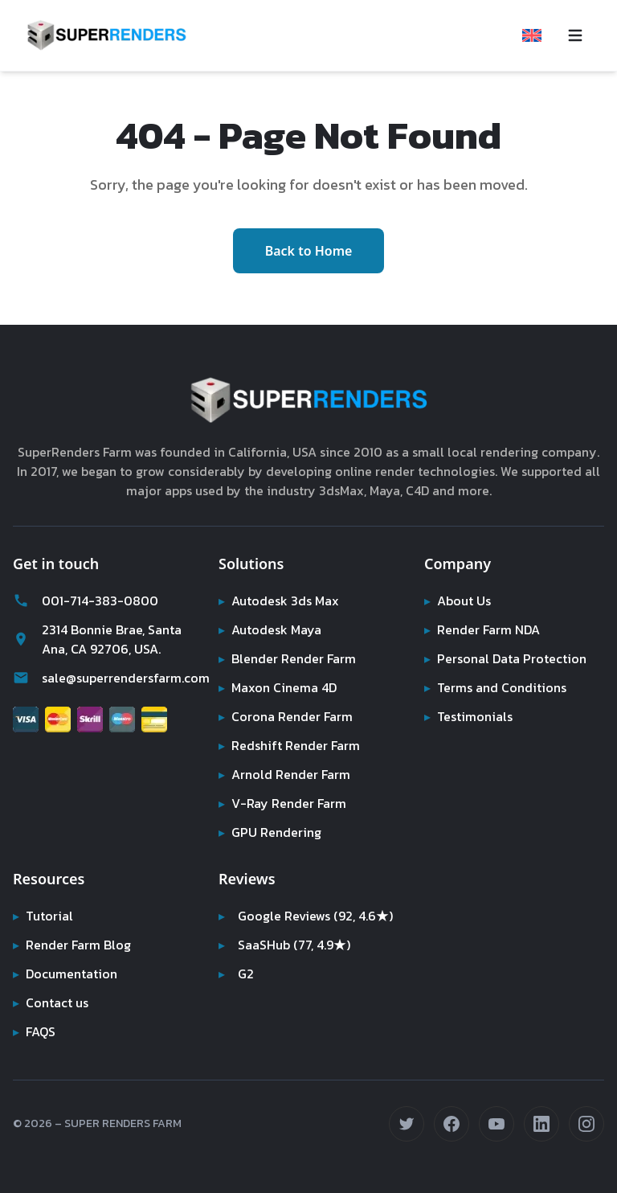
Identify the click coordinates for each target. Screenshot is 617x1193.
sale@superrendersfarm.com (103, 678)
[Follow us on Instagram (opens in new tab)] (586, 1124)
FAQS (35, 1031)
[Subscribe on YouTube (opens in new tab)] (496, 1124)
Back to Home (309, 251)
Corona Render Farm (288, 716)
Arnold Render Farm (286, 774)
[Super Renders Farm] (106, 35)
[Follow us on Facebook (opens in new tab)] (451, 1124)
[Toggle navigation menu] (575, 35)
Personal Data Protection (505, 658)
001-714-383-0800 (81, 600)
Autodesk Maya (271, 629)
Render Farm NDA (484, 629)
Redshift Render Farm (290, 745)
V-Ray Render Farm (282, 803)
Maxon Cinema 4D (280, 687)
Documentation (66, 973)
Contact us (51, 1002)
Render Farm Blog (74, 944)
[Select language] (532, 35)
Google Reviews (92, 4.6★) (307, 915)
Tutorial (42, 915)
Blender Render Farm (289, 658)
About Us (458, 600)
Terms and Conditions (496, 687)
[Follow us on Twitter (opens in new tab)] (406, 1124)
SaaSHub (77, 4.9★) (287, 944)
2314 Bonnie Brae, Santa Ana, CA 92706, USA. (101, 639)
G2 (237, 973)
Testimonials (468, 716)
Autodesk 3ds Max (280, 600)
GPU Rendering (271, 832)
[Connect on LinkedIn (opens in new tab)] (541, 1124)
